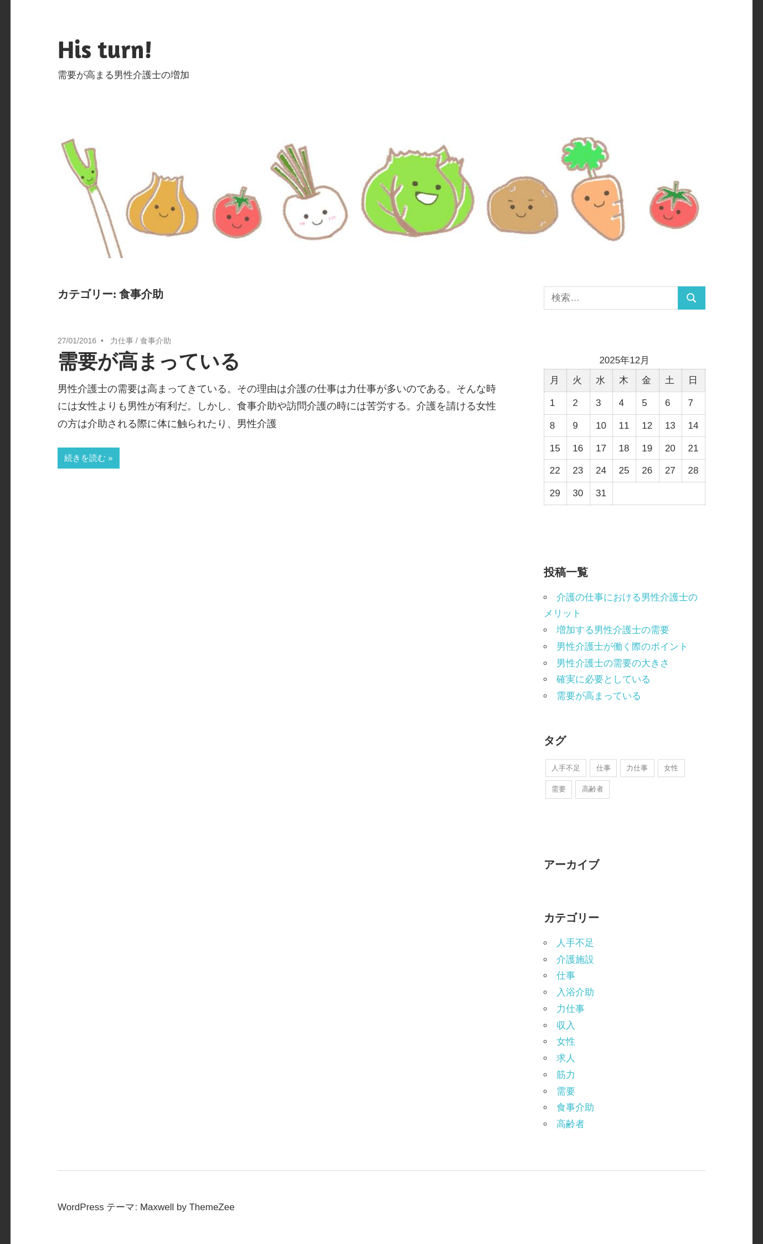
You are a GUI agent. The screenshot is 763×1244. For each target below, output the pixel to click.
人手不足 (575, 943)
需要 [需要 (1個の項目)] (558, 789)
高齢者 (570, 1124)
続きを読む (85, 457)
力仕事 (121, 340)
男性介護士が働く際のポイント (622, 646)
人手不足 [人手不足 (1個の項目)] (565, 768)
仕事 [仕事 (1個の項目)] (603, 768)
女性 (565, 1041)
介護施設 (575, 959)
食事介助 (155, 340)
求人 (565, 1058)
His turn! (105, 49)
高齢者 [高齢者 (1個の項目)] (593, 789)
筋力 (565, 1075)
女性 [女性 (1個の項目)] (671, 768)
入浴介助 (575, 992)
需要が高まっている (149, 361)
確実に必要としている (603, 679)
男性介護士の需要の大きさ (612, 663)
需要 (565, 1091)
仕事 (565, 975)
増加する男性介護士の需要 (612, 630)
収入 (565, 1025)
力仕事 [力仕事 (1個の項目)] (637, 768)
